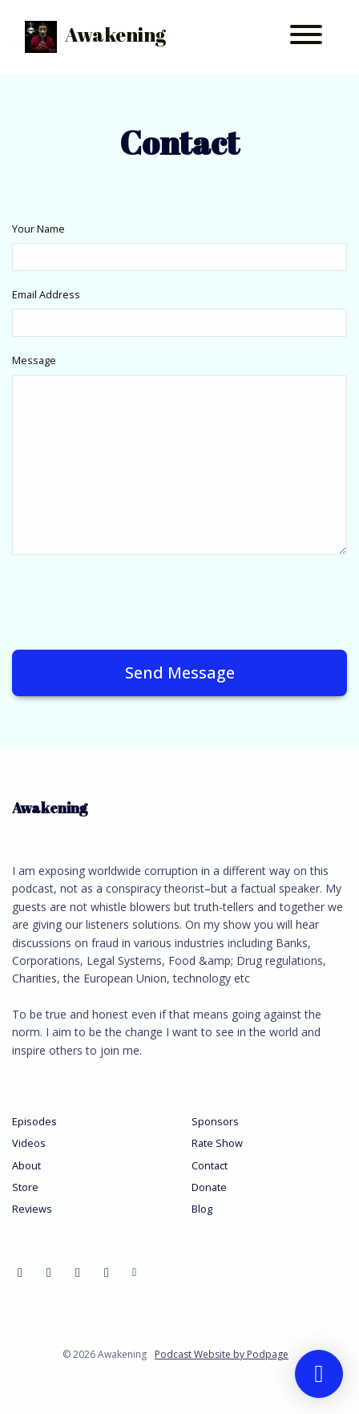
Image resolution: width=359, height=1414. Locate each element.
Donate (209, 1187)
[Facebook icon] (20, 1272)
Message (34, 360)
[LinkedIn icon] (78, 1272)
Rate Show (217, 1143)
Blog (202, 1208)
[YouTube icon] (49, 1272)
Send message (180, 672)
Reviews (32, 1208)
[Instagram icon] (107, 1272)
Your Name (38, 228)
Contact (210, 1165)
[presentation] (134, 599)
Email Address (46, 294)
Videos (29, 1143)
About (26, 1165)
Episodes (34, 1121)
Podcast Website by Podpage (221, 1354)
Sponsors (215, 1121)
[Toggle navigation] (306, 37)
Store (25, 1187)
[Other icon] (136, 1272)
